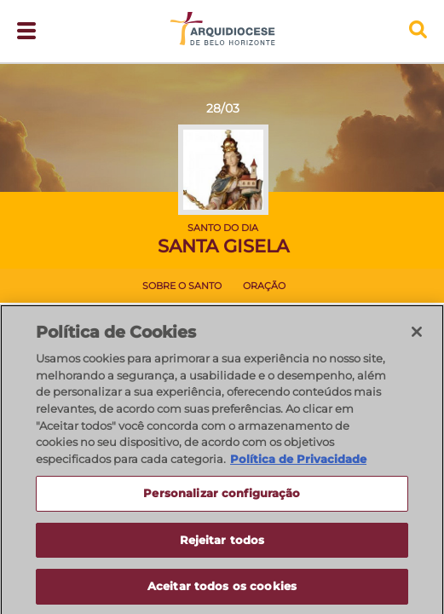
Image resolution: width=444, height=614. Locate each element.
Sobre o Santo (182, 286)
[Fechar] (416, 336)
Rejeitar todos (222, 544)
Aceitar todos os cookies (222, 591)
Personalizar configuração (221, 497)
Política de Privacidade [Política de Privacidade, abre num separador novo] (298, 463)
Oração (264, 286)
